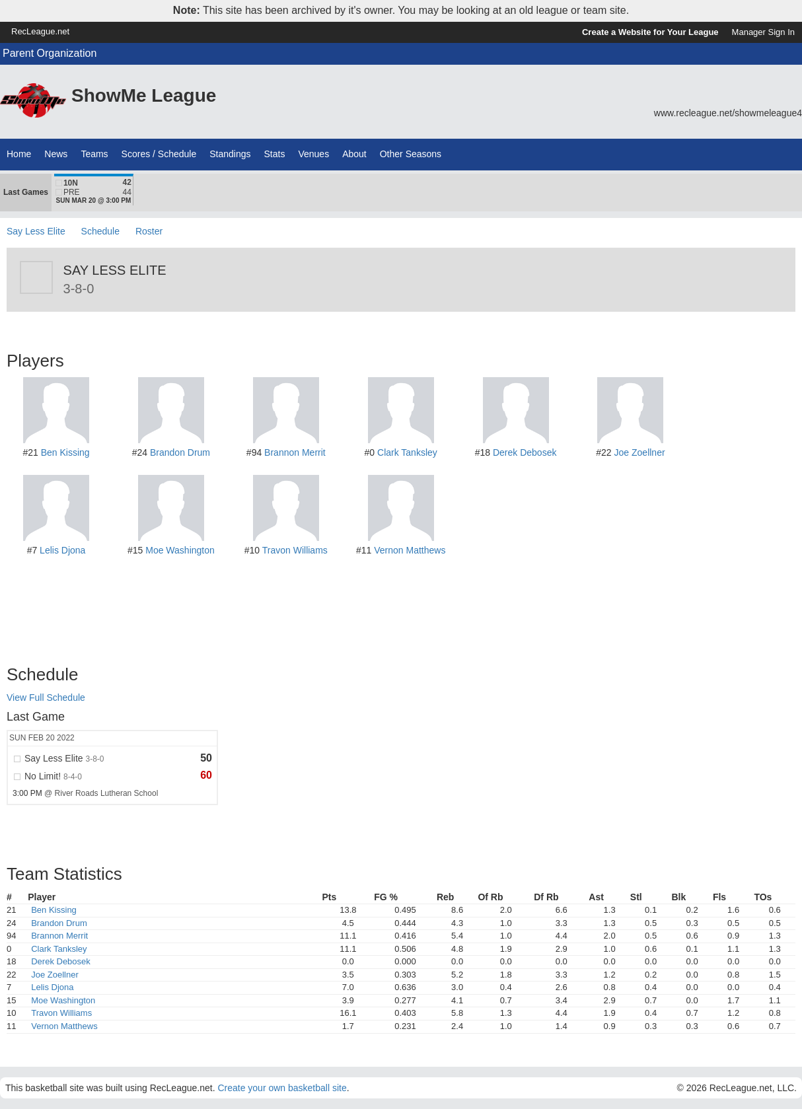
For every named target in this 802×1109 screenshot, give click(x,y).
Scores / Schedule (159, 154)
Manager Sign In (763, 32)
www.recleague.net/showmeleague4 (728, 113)
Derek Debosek (525, 452)
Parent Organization (49, 53)
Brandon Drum (180, 452)
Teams (94, 154)
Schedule (100, 231)
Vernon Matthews (409, 550)
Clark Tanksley (407, 452)
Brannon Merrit (295, 452)
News (55, 154)
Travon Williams (295, 550)
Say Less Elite (36, 231)
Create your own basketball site (281, 1088)
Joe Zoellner (639, 452)
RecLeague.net (40, 31)
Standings (229, 154)
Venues (313, 154)
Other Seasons (410, 154)
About (354, 154)
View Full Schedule (46, 697)
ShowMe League (143, 95)
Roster (149, 231)
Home (19, 154)
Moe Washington (180, 550)
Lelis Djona (62, 550)
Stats (274, 154)
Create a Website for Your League (650, 32)
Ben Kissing (65, 452)
